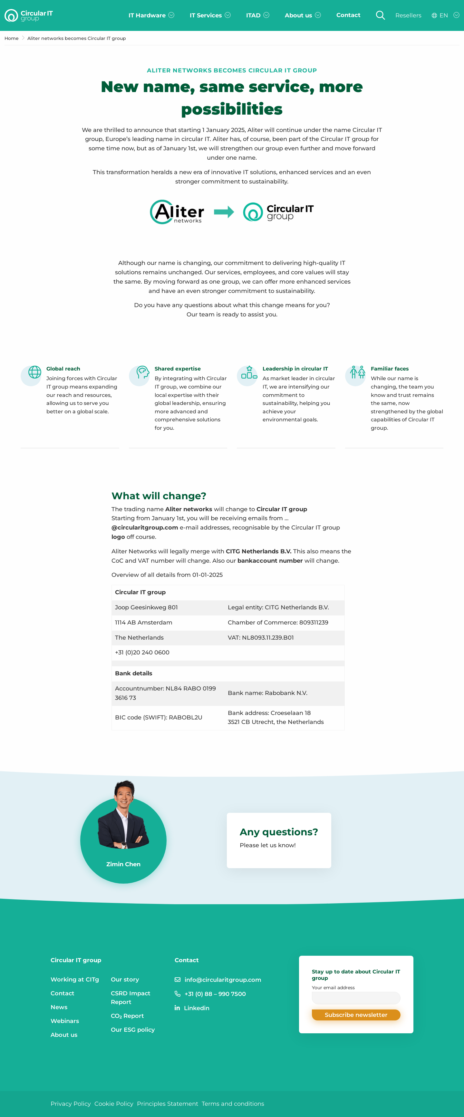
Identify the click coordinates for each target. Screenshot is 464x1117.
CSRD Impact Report (130, 998)
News (59, 1007)
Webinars (65, 1021)
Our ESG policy (133, 1029)
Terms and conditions (233, 1103)
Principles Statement (167, 1103)
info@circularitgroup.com (223, 979)
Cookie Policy (113, 1103)
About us (64, 1034)
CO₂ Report (127, 1015)
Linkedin (196, 1008)
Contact (62, 993)
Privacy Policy (71, 1103)
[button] (356, 1014)
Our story (125, 979)
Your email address (356, 994)
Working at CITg (75, 979)
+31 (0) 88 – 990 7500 (215, 994)
